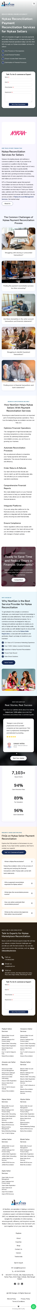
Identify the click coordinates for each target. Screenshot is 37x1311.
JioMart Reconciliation (8, 1164)
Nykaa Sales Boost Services (7, 1119)
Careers (18, 1253)
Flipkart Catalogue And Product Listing (8, 1040)
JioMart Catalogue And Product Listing (8, 1150)
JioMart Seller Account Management (8, 1146)
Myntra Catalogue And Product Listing (26, 1110)
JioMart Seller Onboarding (9, 1156)
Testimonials (18, 1256)
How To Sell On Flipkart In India (9, 1052)
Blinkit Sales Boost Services (25, 1159)
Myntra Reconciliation (26, 1131)
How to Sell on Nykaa (8, 1133)
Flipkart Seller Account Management (8, 1036)
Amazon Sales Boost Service (26, 1048)
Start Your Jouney (18, 759)
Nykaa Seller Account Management (8, 1106)
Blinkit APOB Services (26, 1162)
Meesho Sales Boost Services (26, 1082)
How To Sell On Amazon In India (27, 1052)
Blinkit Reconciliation (25, 1164)
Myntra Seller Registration (27, 1114)
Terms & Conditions (18, 1301)
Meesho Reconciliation (26, 1089)
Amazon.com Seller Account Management (8, 1069)
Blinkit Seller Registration (27, 1154)
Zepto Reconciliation (7, 1191)
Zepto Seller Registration (8, 1185)
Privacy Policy (25, 1299)
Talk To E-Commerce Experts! (14, 853)
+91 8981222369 (9, 964)
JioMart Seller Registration (9, 1154)
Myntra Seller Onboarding (27, 1116)
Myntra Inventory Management (24, 1123)
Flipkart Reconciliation (8, 1056)
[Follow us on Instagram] (18, 1284)
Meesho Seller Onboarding (27, 1076)
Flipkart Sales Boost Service (7, 1048)
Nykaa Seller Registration (9, 1116)
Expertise (18, 1242)
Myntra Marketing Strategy (27, 1126)
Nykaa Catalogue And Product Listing (8, 1110)
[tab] (16, 753)
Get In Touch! (8, 670)
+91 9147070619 (18, 1271)
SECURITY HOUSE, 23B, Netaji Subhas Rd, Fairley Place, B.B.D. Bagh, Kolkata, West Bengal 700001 (18, 978)
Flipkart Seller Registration (9, 1045)
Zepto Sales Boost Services (7, 1188)
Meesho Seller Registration (27, 1079)
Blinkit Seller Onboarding (27, 1156)
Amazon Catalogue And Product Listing (26, 1040)
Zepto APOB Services (8, 1194)
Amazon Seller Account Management (26, 1036)
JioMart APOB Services (8, 1162)
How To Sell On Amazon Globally (8, 1087)
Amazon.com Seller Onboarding (7, 1077)
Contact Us (18, 1249)
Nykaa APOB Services (8, 1124)
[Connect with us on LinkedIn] (22, 1284)
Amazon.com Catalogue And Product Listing (8, 1073)
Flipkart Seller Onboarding (9, 1043)
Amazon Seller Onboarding (27, 1043)
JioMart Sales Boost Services (7, 1159)
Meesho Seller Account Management (26, 1069)
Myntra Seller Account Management (26, 1106)
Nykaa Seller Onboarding (9, 1114)
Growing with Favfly (18, 1309)
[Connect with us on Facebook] (15, 1284)
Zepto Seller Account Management (7, 1178)
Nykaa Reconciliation (7, 1122)
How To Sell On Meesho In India (27, 1086)
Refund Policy (11, 1299)
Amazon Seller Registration (27, 1045)
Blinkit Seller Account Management (26, 1146)
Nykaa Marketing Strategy (9, 1131)
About (18, 1238)
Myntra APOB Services (26, 1128)
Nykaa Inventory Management (6, 1127)
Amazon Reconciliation (26, 1056)
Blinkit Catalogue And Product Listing (26, 1150)
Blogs (18, 1245)
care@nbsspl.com (10, 971)
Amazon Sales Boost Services (7, 1083)
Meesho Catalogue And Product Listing (26, 1073)
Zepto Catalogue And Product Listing (8, 1182)
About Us (7, 210)
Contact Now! (18, 583)
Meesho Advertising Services (25, 1092)
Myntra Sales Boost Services (25, 1119)
